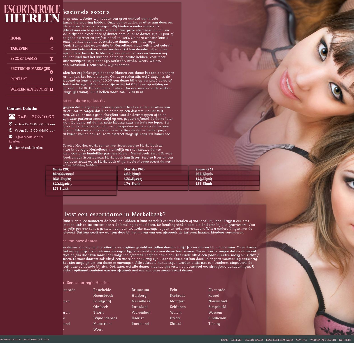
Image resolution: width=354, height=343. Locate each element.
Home (31, 38)
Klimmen (86, 301)
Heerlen (162, 318)
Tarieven (31, 48)
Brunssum (164, 289)
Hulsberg (163, 295)
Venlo (83, 329)
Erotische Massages (31, 70)
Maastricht (126, 323)
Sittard (199, 323)
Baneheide (126, 289)
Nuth (83, 306)
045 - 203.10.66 (36, 116)
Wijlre (84, 318)
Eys (130, 60)
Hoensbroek (127, 295)
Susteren (86, 312)
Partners (345, 340)
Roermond (84, 64)
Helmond (86, 323)
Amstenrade (89, 289)
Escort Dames (31, 58)
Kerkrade (142, 60)
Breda (155, 60)
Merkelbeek (165, 301)
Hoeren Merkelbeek (157, 153)
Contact (31, 79)
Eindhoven (241, 318)
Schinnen (202, 306)
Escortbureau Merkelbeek (127, 157)
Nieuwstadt (241, 301)
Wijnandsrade (142, 64)
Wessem (239, 312)
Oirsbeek (124, 306)
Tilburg (238, 323)
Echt (197, 289)
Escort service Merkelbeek (161, 145)
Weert (166, 60)
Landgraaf (126, 301)
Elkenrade (240, 289)
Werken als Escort (31, 89)
